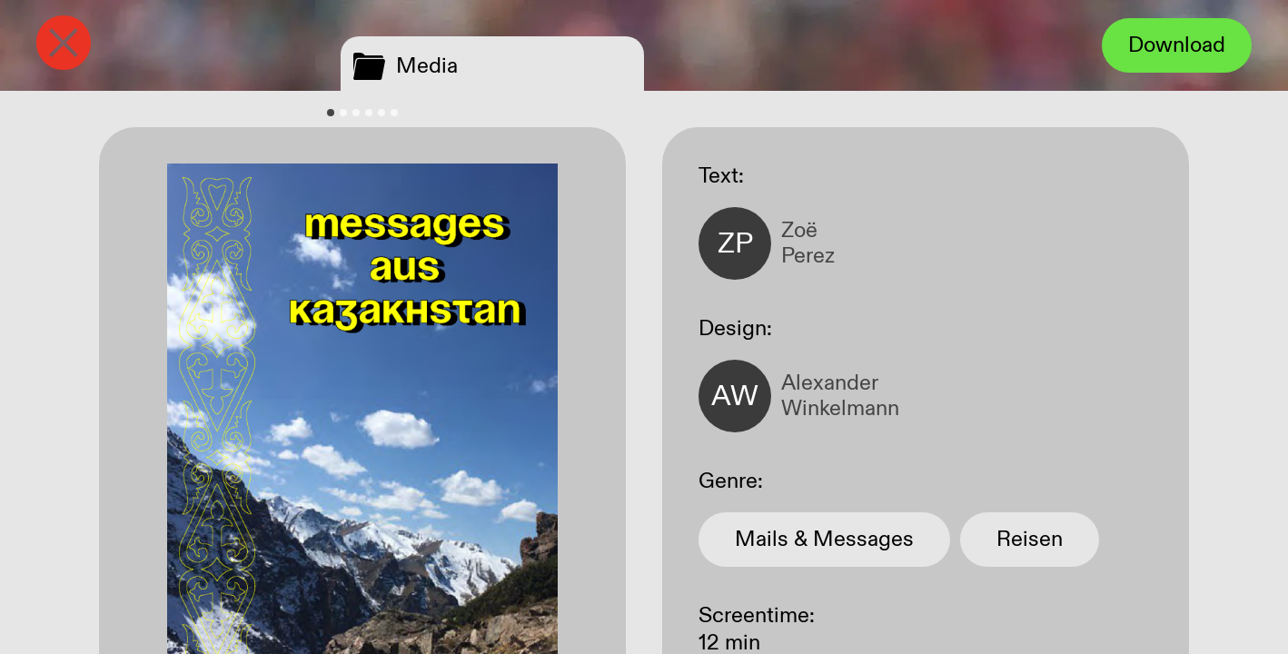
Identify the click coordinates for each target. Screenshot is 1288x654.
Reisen (1029, 539)
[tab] (330, 112)
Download (1176, 45)
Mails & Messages (824, 539)
